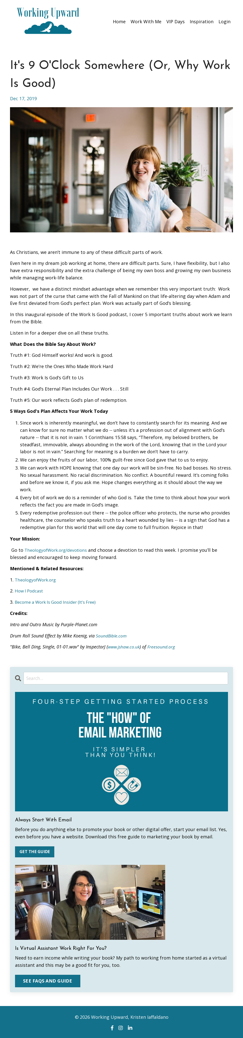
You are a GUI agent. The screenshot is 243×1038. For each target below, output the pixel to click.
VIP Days (175, 21)
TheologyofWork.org (37, 579)
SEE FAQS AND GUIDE (47, 981)
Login (224, 21)
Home (119, 21)
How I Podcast (30, 590)
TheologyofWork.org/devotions (58, 550)
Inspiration (201, 21)
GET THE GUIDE (35, 852)
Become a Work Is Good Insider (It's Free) (59, 602)
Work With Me (146, 21)
